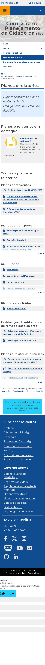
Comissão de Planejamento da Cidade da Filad (18, 76)
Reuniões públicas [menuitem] (12, 53)
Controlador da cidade (18, 446)
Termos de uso (14, 570)
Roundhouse (10, 269)
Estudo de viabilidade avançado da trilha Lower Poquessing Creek (21, 248)
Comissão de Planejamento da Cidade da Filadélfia (22, 391)
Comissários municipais (18, 455)
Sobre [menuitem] (6, 48)
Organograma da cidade (19, 511)
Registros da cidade (16, 482)
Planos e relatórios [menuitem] (12, 57)
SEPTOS (8, 526)
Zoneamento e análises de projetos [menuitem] (21, 62)
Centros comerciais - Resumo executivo (19, 290)
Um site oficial (9, 3)
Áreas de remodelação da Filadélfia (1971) (22, 370)
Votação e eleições (15, 503)
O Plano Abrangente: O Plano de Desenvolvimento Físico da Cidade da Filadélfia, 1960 (21, 199)
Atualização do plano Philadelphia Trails (21, 232)
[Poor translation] (11, 593)
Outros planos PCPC (14, 282)
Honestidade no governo (19, 498)
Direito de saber (30, 570)
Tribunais (10, 437)
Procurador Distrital (16, 441)
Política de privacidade (16, 573)
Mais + (41, 253)
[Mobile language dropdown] (36, 3)
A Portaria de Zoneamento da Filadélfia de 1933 (19, 210)
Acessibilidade (34, 573)
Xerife (7, 450)
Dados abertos (13, 507)
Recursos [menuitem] (7, 66)
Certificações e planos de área (19, 340)
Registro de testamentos (19, 459)
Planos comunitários (14, 308)
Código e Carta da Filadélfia (15, 475)
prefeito (9, 428)
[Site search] (41, 10)
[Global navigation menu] (5, 10)
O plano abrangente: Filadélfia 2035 (22, 190)
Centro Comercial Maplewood (19, 276)
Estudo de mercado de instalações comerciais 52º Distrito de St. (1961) (22, 361)
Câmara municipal (15, 432)
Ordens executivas (15, 494)
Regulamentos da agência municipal (20, 488)
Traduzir (37, 3)
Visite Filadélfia (13, 530)
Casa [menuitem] (5, 44)
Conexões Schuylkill (14, 240)
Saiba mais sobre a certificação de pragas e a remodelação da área (22, 332)
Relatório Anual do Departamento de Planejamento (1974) (22, 379)
